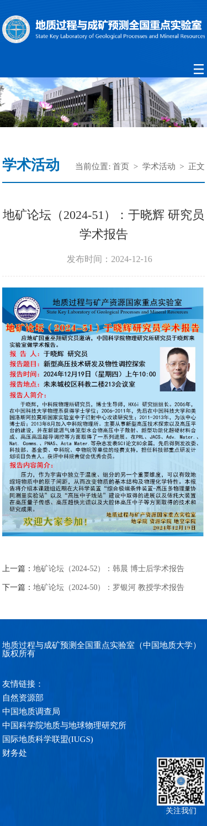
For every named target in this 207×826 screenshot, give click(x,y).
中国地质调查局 (31, 711)
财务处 (14, 753)
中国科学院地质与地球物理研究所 (64, 725)
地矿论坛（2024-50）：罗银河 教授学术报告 (108, 588)
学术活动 (159, 166)
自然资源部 (23, 697)
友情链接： (23, 683)
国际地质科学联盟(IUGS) (47, 739)
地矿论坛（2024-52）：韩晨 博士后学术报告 (108, 569)
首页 (121, 166)
